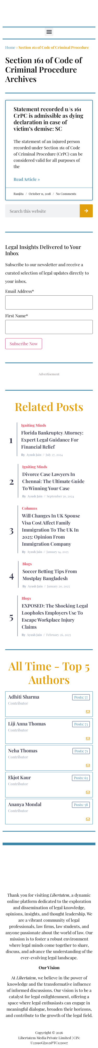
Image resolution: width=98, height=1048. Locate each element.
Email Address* (19, 291)
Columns (29, 508)
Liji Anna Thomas (27, 723)
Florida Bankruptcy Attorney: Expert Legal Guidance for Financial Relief (52, 440)
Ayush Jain (33, 454)
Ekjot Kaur (19, 777)
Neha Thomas (22, 750)
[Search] (86, 210)
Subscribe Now (24, 343)
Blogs (27, 563)
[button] (49, 31)
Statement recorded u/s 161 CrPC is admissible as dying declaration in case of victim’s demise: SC (48, 118)
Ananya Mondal (24, 804)
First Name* (16, 316)
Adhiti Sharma (23, 696)
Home (10, 47)
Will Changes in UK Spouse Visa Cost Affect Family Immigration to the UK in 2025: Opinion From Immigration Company (51, 530)
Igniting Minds (33, 425)
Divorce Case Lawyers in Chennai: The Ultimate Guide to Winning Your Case (53, 481)
